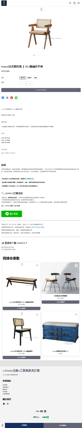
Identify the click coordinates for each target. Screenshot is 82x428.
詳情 (52, 169)
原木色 (23, 78)
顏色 (2, 78)
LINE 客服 (29, 224)
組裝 (46, 169)
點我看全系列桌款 (8, 247)
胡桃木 (30, 78)
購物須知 (5, 389)
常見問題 (5, 391)
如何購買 (5, 385)
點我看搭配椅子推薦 (9, 249)
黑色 (35, 78)
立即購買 (24, 425)
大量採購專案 (6, 394)
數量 (2, 82)
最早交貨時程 (36, 227)
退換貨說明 (5, 387)
